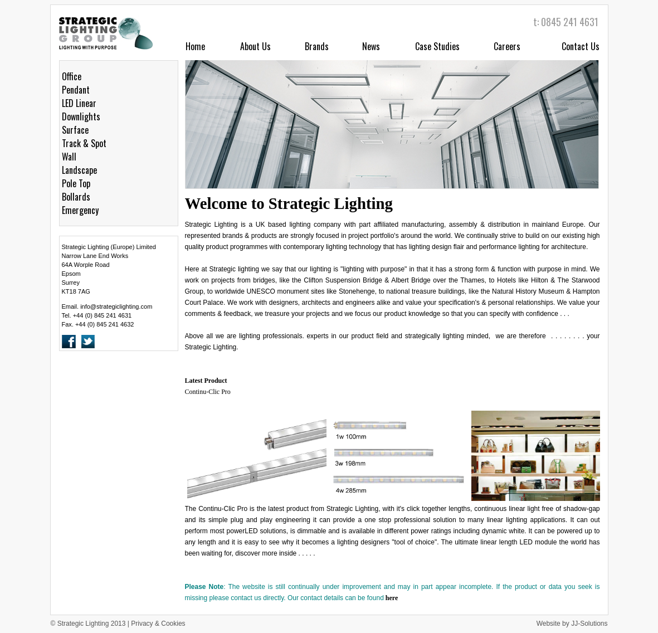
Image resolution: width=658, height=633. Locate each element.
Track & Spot (84, 143)
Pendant (76, 89)
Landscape (79, 170)
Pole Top (76, 183)
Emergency (80, 210)
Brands (317, 46)
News (371, 46)
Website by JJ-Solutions (572, 623)
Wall (69, 156)
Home (195, 46)
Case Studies (437, 46)
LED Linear (79, 103)
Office (71, 76)
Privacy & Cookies (158, 623)
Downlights (81, 116)
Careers (507, 46)
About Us (255, 46)
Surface (75, 130)
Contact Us (580, 46)
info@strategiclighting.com (116, 306)
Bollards (76, 196)
